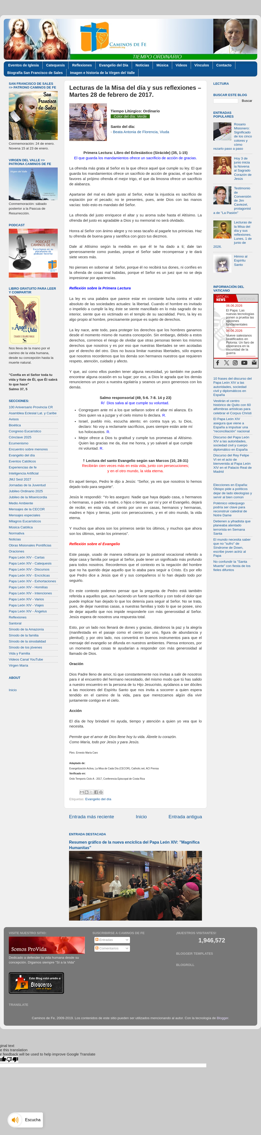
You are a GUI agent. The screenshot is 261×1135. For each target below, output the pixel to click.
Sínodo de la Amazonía (26, 629)
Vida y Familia (19, 653)
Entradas (104, 940)
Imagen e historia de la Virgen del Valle (102, 73)
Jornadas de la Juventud (27, 485)
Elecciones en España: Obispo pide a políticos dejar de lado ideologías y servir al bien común (232, 491)
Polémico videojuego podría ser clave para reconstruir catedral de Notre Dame (230, 509)
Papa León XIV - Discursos (29, 569)
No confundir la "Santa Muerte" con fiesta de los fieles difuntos (231, 566)
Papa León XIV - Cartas (27, 557)
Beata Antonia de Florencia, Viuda (141, 132)
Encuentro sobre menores (28, 449)
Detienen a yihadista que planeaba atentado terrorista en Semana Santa (232, 527)
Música (162, 65)
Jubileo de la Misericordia (28, 497)
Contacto (224, 65)
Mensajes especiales (24, 515)
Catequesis (55, 65)
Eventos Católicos (22, 461)
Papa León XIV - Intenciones (30, 593)
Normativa (16, 533)
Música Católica (21, 527)
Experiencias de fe (23, 467)
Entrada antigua (185, 816)
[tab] (225, 298)
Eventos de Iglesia (23, 65)
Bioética (15, 425)
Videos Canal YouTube (26, 659)
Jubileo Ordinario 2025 (26, 491)
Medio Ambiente (21, 503)
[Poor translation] (12, 1059)
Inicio (141, 816)
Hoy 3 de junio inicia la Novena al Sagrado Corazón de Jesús (242, 168)
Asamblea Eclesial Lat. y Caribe (33, 413)
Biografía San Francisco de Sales (35, 73)
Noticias (142, 65)
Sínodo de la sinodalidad (27, 641)
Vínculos (201, 65)
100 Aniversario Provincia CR (31, 407)
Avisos (14, 419)
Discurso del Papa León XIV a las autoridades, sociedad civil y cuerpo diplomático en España (231, 443)
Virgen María (18, 665)
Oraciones (16, 551)
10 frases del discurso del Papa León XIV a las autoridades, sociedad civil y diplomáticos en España (232, 387)
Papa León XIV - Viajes (26, 605)
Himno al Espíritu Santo (240, 260)
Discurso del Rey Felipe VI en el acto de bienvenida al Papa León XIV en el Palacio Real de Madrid (232, 463)
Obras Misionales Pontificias (30, 545)
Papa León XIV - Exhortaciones (32, 581)
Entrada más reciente (91, 816)
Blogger (222, 1018)
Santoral (15, 623)
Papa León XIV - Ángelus (28, 611)
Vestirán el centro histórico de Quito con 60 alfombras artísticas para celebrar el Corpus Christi (232, 407)
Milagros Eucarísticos (25, 521)
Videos (181, 65)
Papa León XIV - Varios (26, 599)
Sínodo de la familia (24, 635)
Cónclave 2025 (20, 437)
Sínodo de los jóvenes (25, 647)
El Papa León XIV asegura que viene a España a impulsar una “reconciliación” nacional (231, 425)
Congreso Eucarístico (25, 431)
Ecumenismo (18, 443)
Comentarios (106, 948)
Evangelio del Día (113, 65)
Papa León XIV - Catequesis (30, 563)
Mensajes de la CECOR (27, 509)
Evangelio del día (98, 799)
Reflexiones (82, 65)
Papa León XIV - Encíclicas (29, 575)
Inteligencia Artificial (24, 473)
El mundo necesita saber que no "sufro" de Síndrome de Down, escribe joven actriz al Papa (232, 548)
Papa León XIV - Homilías (28, 587)
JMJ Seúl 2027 (20, 479)
